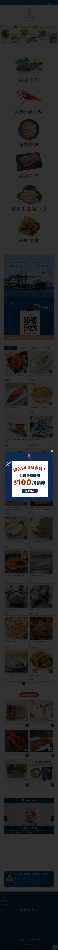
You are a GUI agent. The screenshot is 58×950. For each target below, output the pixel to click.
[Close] (52, 451)
